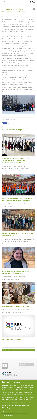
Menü (6, 1)
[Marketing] (2, 408)
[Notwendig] (2, 406)
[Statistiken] (22, 406)
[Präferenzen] (12, 406)
